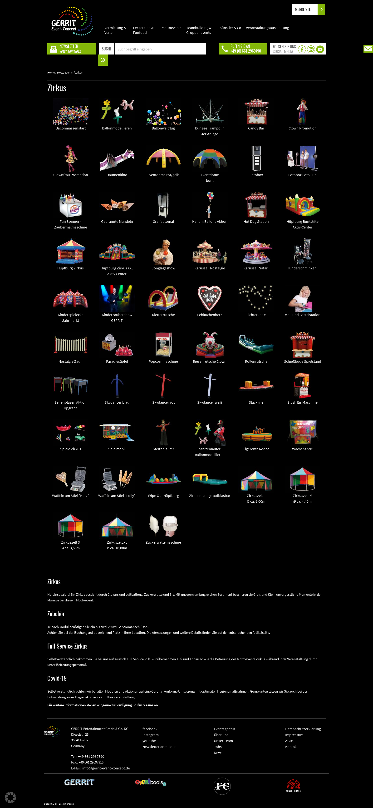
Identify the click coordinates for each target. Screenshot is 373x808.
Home (51, 72)
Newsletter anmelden (159, 746)
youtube (149, 740)
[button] (10, 797)
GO (103, 60)
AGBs (289, 740)
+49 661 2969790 (91, 756)
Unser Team (223, 740)
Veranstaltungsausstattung (267, 27)
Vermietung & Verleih (115, 30)
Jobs (218, 746)
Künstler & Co (230, 27)
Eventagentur (224, 728)
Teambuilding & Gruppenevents (198, 30)
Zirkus (79, 72)
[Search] (160, 49)
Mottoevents (172, 27)
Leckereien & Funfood (143, 30)
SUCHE (107, 49)
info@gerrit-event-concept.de (106, 768)
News (218, 752)
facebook (149, 728)
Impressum (294, 734)
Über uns (221, 734)
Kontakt (291, 746)
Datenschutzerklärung (303, 728)
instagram (150, 734)
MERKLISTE (307, 9)
